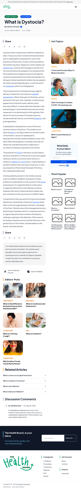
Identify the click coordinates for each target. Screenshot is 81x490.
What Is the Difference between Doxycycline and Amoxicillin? (12, 306)
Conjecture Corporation (23, 484)
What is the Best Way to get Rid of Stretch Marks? (70, 227)
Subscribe (64, 161)
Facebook (65, 474)
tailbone (15, 162)
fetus (13, 132)
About (64, 461)
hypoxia (36, 202)
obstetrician (8, 68)
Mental (54, 67)
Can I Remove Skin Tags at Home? (68, 191)
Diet (27, 331)
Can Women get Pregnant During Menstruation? (56, 227)
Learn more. (69, 2)
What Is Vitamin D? (33, 334)
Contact (65, 464)
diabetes (38, 118)
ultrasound (9, 86)
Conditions (8, 331)
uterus (43, 182)
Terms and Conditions (18, 487)
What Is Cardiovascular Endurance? (35, 305)
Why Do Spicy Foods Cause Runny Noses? (12, 362)
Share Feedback (34, 271)
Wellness (30, 301)
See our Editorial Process (11, 271)
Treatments (8, 301)
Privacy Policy (7, 487)
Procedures (47, 464)
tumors (19, 153)
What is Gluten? (69, 208)
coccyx (23, 162)
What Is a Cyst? (56, 189)
